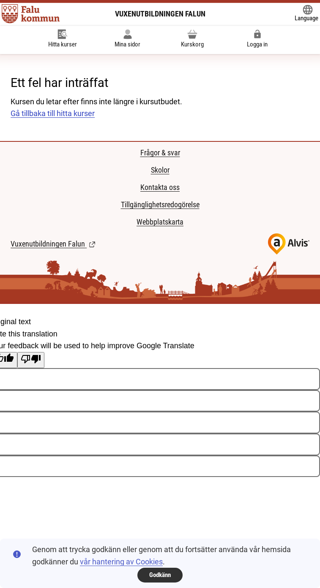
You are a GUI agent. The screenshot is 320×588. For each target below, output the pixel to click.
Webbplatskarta (160, 221)
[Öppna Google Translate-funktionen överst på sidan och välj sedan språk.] (306, 14)
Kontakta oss (160, 187)
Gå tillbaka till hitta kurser (53, 113)
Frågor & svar (160, 152)
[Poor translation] (30, 360)
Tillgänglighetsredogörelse (160, 204)
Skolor (160, 169)
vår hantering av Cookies (121, 561)
